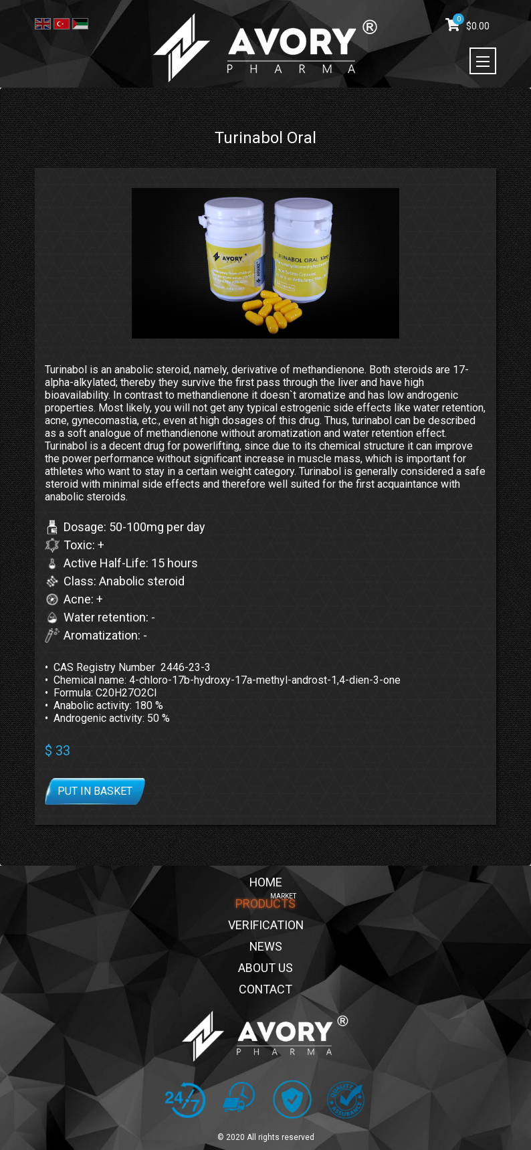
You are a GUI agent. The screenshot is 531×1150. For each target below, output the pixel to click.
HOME (265, 883)
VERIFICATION (265, 926)
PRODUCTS (265, 904)
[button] (265, 433)
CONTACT (266, 990)
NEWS (265, 947)
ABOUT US (265, 968)
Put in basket (95, 791)
